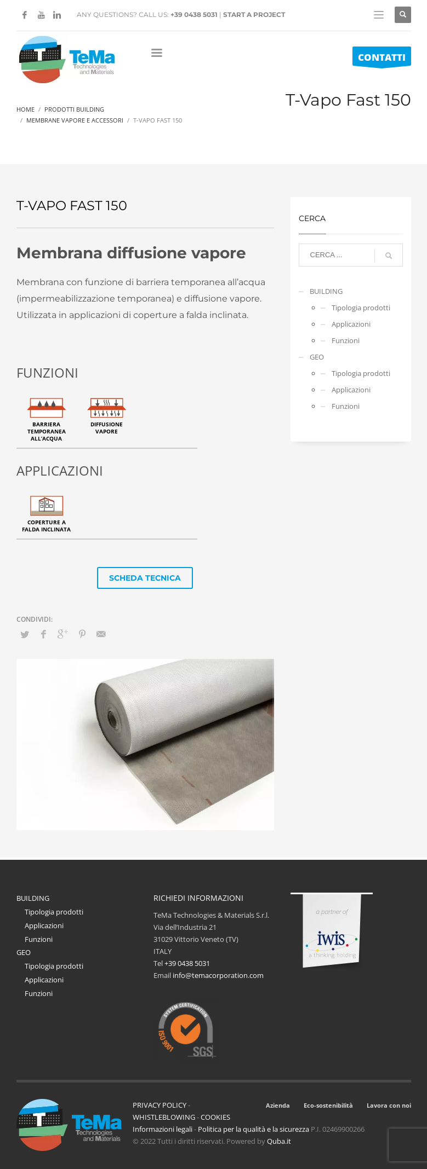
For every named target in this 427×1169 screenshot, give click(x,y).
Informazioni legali (162, 1129)
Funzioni (346, 340)
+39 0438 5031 (194, 14)
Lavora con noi (389, 1105)
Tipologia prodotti (361, 307)
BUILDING (326, 291)
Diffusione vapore (106, 427)
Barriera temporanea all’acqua (46, 431)
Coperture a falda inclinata (46, 525)
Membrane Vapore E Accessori (74, 120)
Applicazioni (351, 324)
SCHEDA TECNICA (145, 578)
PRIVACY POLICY (159, 1105)
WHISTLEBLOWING (164, 1117)
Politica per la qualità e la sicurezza (254, 1129)
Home (25, 109)
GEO (317, 357)
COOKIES (215, 1117)
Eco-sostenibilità (328, 1105)
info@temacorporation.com (218, 975)
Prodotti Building (74, 109)
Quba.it (279, 1141)
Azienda (278, 1105)
